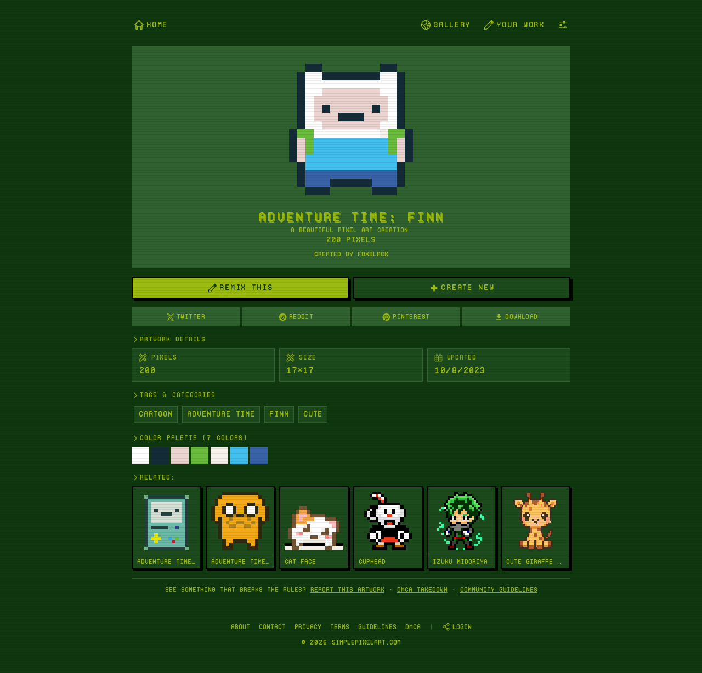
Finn (279, 413)
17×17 (300, 370)
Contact (272, 626)
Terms (339, 626)
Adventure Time (221, 413)
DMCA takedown (422, 589)
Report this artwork (347, 589)
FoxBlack (373, 254)
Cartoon (156, 413)
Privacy (308, 626)
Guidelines (377, 626)
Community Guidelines (498, 589)
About (240, 626)
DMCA (413, 626)
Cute (312, 413)
